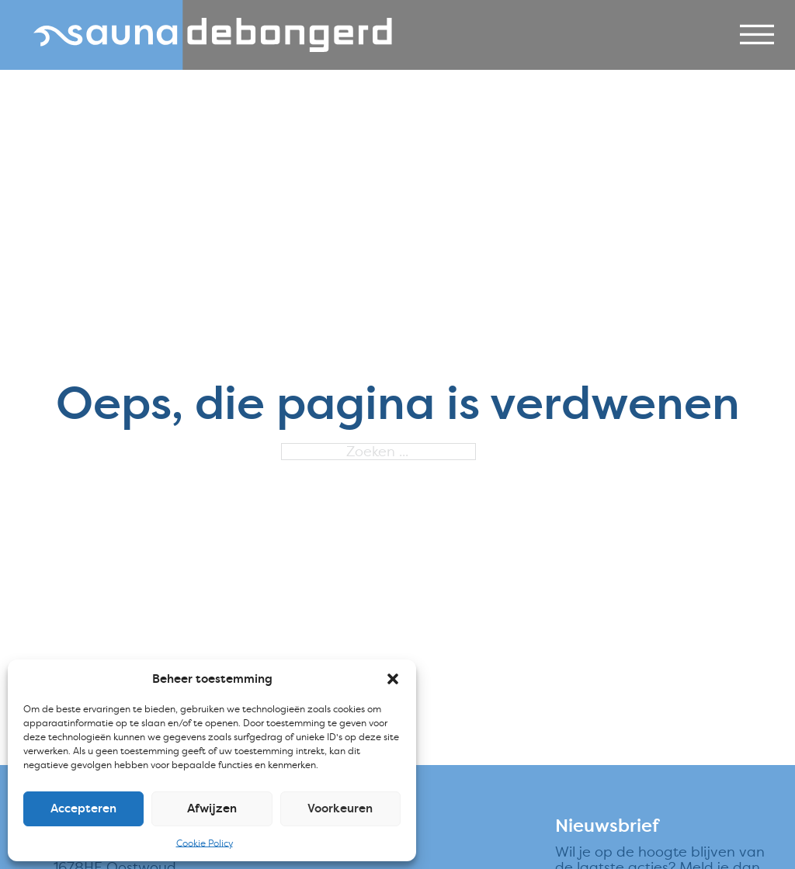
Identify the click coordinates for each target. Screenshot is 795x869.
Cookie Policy (204, 843)
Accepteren (83, 808)
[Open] (757, 35)
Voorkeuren (340, 808)
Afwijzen (212, 808)
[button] (393, 679)
